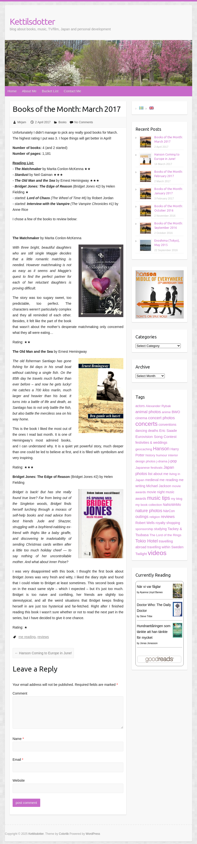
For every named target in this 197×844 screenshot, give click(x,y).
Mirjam (21, 122)
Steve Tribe (146, 616)
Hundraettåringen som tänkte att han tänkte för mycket (154, 631)
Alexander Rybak (158, 406)
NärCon (169, 511)
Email (18, 760)
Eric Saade (168, 430)
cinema (141, 418)
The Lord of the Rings (165, 535)
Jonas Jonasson (149, 643)
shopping (173, 523)
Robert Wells (145, 523)
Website (19, 780)
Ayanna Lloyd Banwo (151, 592)
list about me (158, 474)
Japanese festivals (149, 467)
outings (142, 516)
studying (160, 529)
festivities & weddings (151, 442)
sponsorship (144, 529)
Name (18, 739)
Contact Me (72, 91)
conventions (167, 424)
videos (157, 553)
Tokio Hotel (146, 540)
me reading (27, 637)
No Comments (83, 122)
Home (12, 91)
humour (161, 455)
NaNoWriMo (172, 505)
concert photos (161, 418)
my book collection (148, 505)
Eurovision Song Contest (156, 436)
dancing (141, 431)
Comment (20, 693)
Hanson (161, 448)
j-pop (172, 461)
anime (166, 412)
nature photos (148, 510)
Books (62, 122)
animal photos (148, 412)
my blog (176, 498)
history (150, 455)
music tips (158, 498)
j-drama (162, 461)
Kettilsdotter (32, 21)
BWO (176, 412)
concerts (146, 423)
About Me (29, 91)
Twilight (141, 554)
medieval (151, 480)
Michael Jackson (158, 486)
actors (140, 406)
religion (155, 517)
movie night (156, 492)
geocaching (143, 449)
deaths (153, 431)
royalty (160, 523)
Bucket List (50, 91)
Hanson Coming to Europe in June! (43, 653)
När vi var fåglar (149, 587)
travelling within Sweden (165, 547)
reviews (43, 637)
